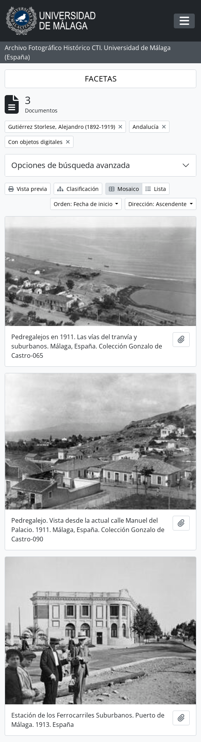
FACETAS (101, 78)
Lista (155, 188)
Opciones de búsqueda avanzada (70, 165)
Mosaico (124, 188)
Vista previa (27, 188)
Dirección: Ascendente (158, 204)
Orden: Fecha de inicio (84, 204)
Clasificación (78, 188)
